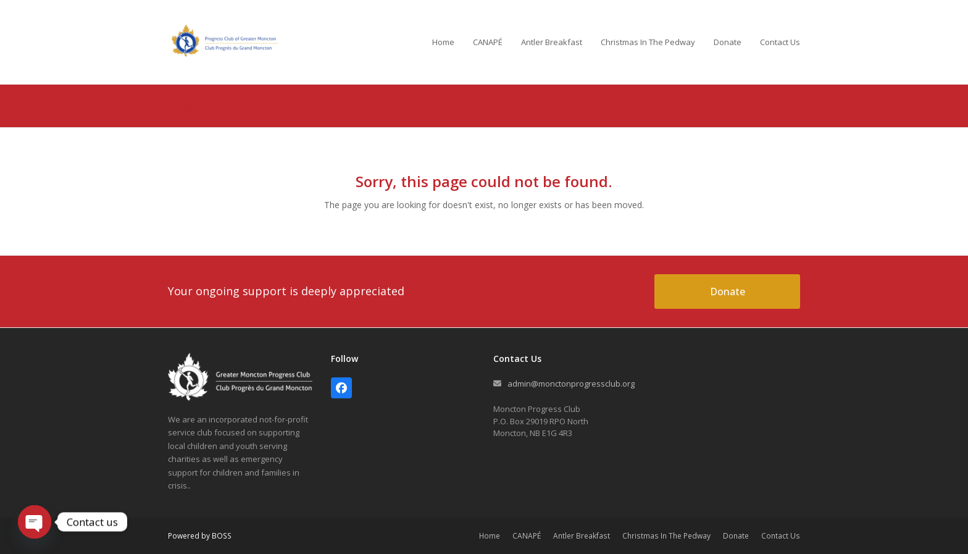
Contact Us (780, 536)
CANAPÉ (526, 536)
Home (489, 536)
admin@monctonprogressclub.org (571, 383)
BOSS (222, 536)
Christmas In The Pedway (666, 536)
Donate (736, 536)
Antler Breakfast (581, 536)
